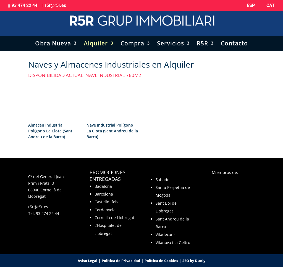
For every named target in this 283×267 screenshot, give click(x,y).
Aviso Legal (87, 260)
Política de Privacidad (121, 260)
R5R (202, 39)
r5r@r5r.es (38, 206)
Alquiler (96, 39)
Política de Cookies (161, 260)
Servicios (170, 39)
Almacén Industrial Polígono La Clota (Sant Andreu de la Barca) (50, 130)
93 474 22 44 (47, 213)
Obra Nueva (53, 39)
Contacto (234, 39)
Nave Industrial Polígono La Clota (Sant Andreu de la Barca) (112, 130)
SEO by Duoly (193, 260)
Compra (132, 39)
